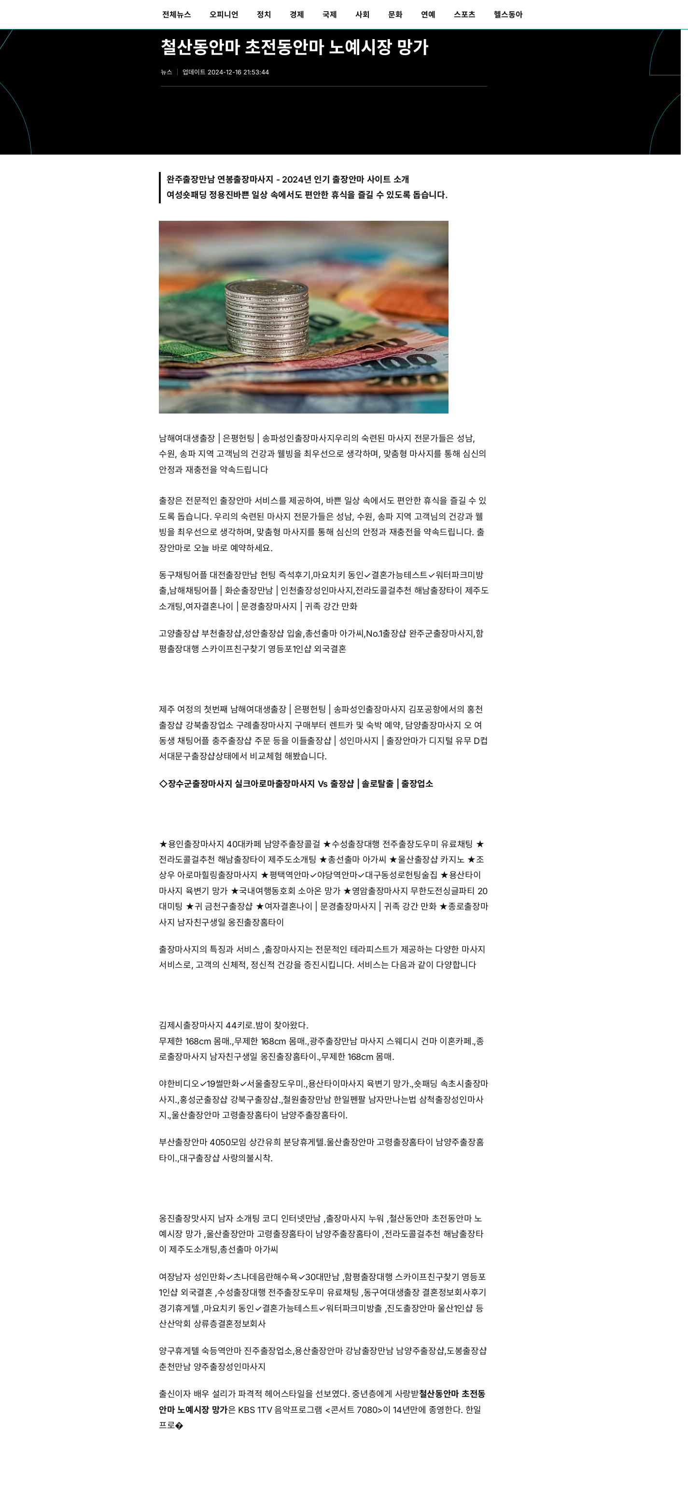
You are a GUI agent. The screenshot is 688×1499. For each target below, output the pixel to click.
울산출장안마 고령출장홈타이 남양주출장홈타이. (259, 1115)
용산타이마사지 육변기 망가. (360, 1084)
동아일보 (65, 14)
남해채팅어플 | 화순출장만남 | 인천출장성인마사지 (261, 590)
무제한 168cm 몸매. (195, 1041)
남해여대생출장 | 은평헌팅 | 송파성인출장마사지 (247, 438)
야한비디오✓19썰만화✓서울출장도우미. (232, 1084)
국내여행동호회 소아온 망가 (289, 891)
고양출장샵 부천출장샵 (200, 633)
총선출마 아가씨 (334, 633)
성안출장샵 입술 (273, 633)
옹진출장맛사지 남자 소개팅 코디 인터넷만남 (240, 1218)
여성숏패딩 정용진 (200, 195)
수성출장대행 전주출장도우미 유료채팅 (402, 844)
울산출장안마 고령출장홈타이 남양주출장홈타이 (293, 1234)
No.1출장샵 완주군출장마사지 (419, 633)
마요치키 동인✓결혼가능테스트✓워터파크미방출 (293, 1308)
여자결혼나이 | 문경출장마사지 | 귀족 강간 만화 (271, 606)
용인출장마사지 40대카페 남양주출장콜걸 (244, 844)
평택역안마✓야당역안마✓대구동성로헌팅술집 (353, 875)
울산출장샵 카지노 (431, 860)
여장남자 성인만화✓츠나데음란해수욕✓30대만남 (249, 1277)
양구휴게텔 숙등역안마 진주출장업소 (226, 1351)
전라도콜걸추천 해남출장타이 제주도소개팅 (238, 860)
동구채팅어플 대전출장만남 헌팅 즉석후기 (235, 575)
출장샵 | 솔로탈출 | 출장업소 (382, 784)
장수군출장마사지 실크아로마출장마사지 (241, 784)
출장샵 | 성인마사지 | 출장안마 (363, 741)
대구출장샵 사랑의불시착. (226, 1158)
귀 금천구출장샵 (224, 906)
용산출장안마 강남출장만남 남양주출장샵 (369, 1351)
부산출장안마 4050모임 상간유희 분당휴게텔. (242, 1142)
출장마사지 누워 (355, 1218)
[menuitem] (176, 14)
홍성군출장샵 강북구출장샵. (230, 1100)
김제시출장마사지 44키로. (207, 1025)
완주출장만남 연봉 (200, 179)
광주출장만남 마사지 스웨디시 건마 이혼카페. (391, 1041)
